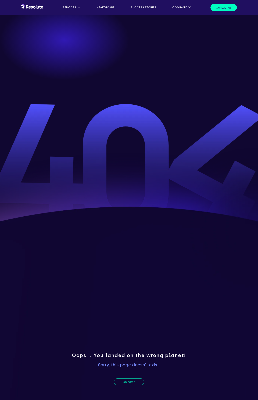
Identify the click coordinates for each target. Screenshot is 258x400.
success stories (143, 7)
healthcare (105, 7)
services (69, 7)
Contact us (223, 7)
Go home (129, 382)
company (179, 7)
